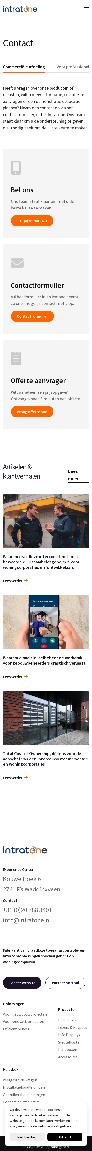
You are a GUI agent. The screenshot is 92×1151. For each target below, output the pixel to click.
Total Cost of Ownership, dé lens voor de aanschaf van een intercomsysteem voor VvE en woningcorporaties (46, 759)
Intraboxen (67, 1049)
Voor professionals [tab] (74, 67)
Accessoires (68, 1056)
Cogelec (33, 1146)
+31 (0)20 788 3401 (32, 220)
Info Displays (69, 1034)
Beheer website (22, 982)
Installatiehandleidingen (24, 1087)
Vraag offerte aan (32, 411)
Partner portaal (65, 982)
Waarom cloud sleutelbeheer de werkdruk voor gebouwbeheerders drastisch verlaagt (44, 660)
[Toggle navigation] (85, 8)
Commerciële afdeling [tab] (24, 67)
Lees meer (73, 475)
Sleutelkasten (70, 1042)
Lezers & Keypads (72, 1027)
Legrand (51, 1146)
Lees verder (15, 580)
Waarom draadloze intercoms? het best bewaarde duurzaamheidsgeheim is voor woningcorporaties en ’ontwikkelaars (41, 562)
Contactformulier (32, 316)
